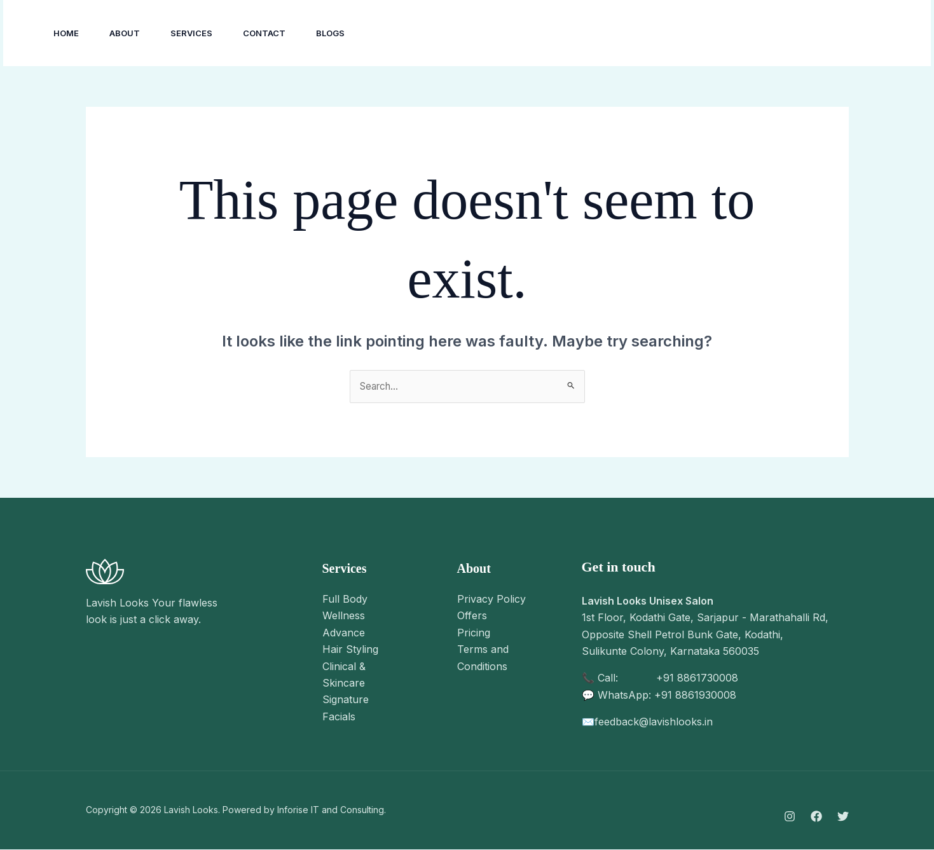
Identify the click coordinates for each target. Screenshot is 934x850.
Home (66, 33)
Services (191, 33)
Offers (472, 616)
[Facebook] (755, 33)
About (124, 33)
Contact (264, 33)
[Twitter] (843, 817)
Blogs (330, 33)
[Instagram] (727, 33)
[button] (861, 33)
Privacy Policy (491, 599)
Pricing (473, 633)
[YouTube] (783, 33)
